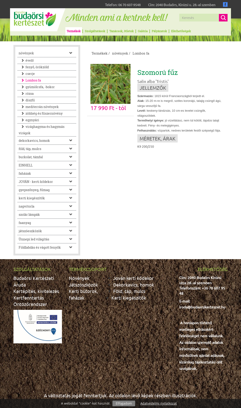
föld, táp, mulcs (47, 149)
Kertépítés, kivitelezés (36, 291)
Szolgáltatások (95, 31)
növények (47, 53)
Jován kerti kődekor (133, 278)
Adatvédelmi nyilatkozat (158, 403)
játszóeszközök (47, 231)
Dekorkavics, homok (133, 284)
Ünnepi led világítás (47, 239)
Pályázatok (159, 31)
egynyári (29, 120)
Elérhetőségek (181, 31)
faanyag (47, 223)
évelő (26, 60)
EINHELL (47, 165)
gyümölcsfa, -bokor (37, 87)
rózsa (26, 93)
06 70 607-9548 (129, 5)
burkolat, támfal (47, 157)
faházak (47, 173)
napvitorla (47, 206)
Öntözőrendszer (30, 304)
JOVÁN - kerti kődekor (47, 182)
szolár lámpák (47, 214)
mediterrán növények (39, 107)
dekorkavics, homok (47, 141)
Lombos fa (30, 80)
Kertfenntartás (28, 297)
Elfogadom (124, 403)
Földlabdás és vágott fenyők (47, 247)
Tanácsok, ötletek (121, 31)
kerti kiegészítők (47, 198)
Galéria (143, 31)
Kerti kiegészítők (128, 297)
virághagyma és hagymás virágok (41, 129)
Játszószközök (83, 284)
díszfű (27, 100)
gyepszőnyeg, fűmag (47, 190)
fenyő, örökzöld (34, 67)
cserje (27, 73)
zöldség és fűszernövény (41, 113)
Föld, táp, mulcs (129, 291)
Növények (79, 278)
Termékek (74, 31)
